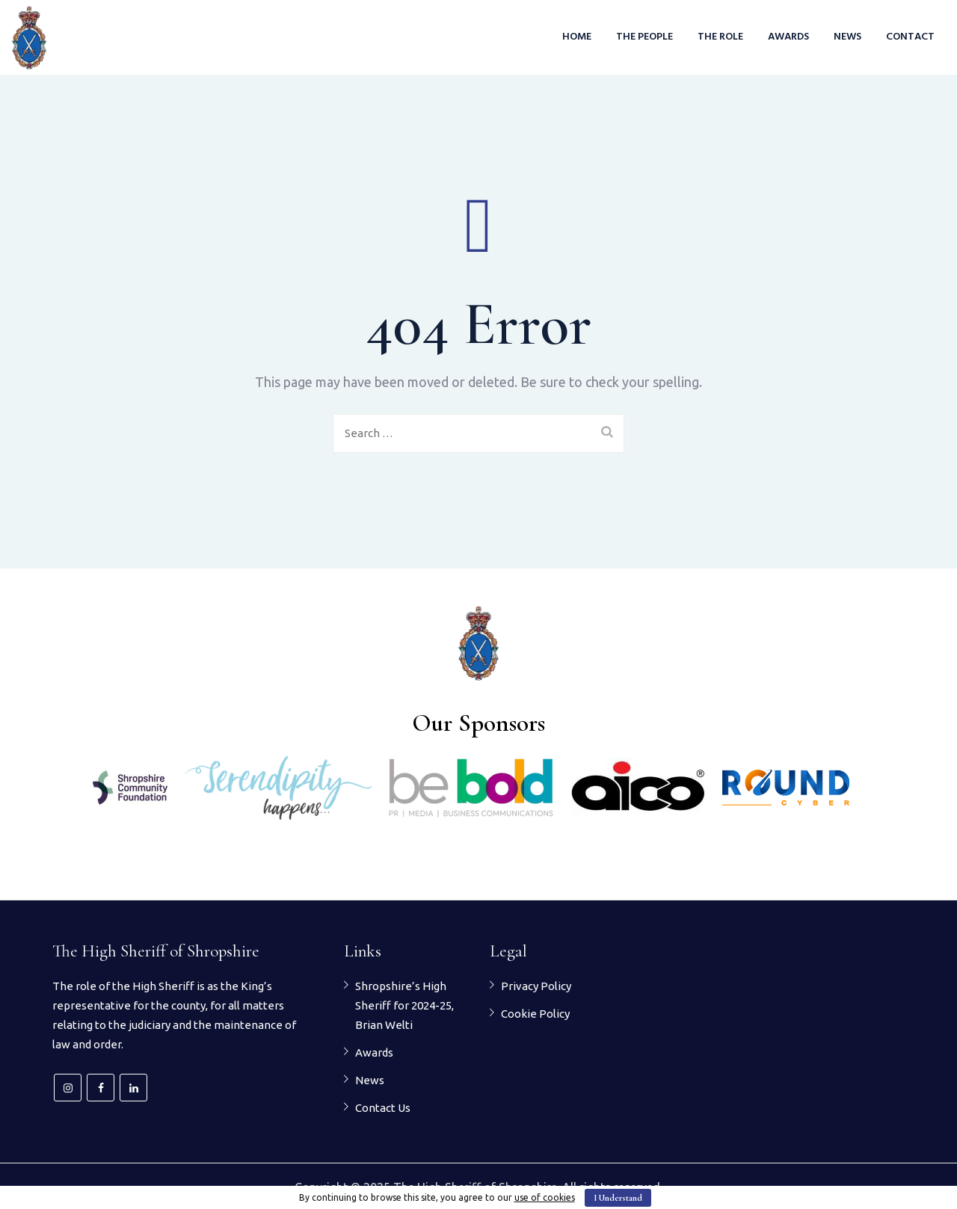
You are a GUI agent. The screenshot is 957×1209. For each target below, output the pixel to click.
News (847, 37)
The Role (720, 37)
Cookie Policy (535, 1013)
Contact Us (382, 1107)
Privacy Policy (536, 986)
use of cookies (544, 1197)
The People (644, 37)
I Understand (618, 1198)
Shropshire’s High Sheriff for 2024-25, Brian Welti (404, 1005)
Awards (788, 37)
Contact (910, 37)
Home (576, 37)
